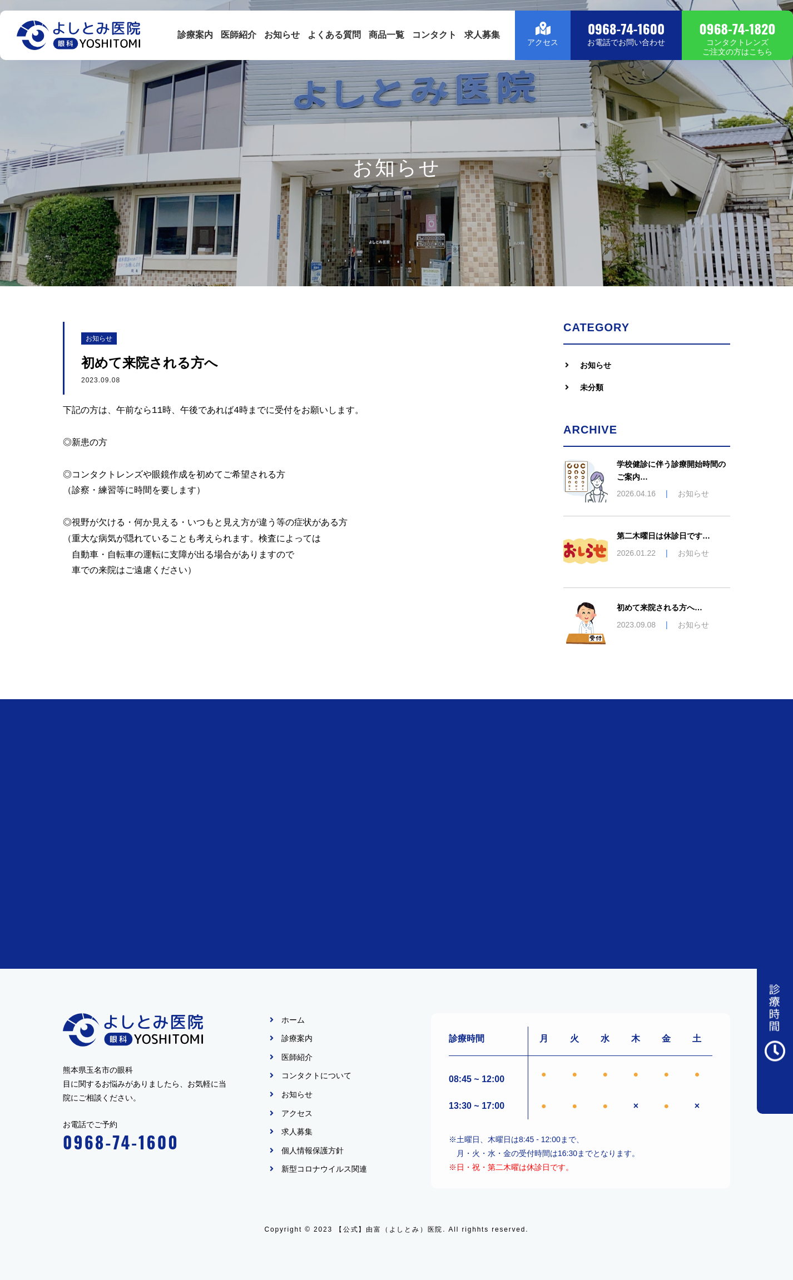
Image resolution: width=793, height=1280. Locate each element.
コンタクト (434, 41)
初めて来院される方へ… (659, 607)
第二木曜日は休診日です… (663, 535)
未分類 (591, 387)
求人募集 (482, 41)
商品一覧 (386, 41)
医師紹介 (238, 41)
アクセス (297, 1113)
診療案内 (195, 41)
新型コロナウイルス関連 (324, 1168)
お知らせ (282, 41)
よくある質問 (334, 41)
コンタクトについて (316, 1076)
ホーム (293, 1019)
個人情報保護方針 (312, 1150)
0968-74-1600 (121, 1141)
